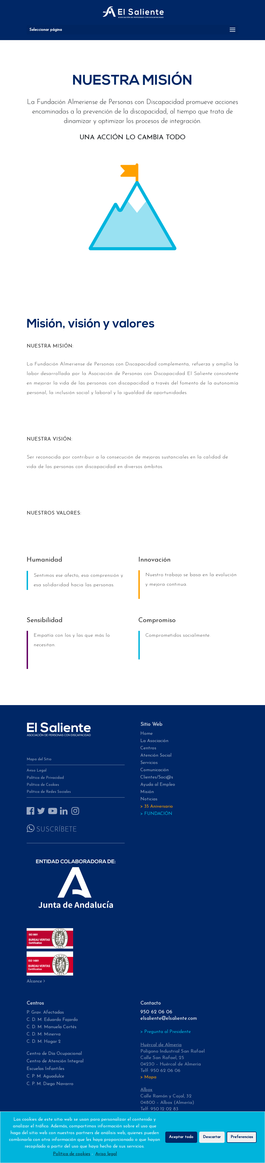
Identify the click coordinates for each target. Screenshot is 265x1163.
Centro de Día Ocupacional (54, 1053)
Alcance (36, 981)
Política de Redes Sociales (49, 792)
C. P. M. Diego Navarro (50, 1084)
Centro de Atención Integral (55, 1061)
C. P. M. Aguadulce (45, 1076)
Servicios (149, 763)
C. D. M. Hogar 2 (44, 1041)
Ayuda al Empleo (157, 784)
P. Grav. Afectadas (45, 1012)
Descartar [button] (212, 1139)
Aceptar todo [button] (181, 1139)
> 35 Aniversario (156, 806)
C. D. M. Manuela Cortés (51, 1027)
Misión (147, 792)
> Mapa (148, 1077)
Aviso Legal (37, 770)
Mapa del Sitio (39, 759)
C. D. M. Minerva (44, 1034)
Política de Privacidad (45, 778)
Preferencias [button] (242, 1139)
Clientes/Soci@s (156, 777)
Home (146, 733)
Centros (148, 748)
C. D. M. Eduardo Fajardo (52, 1020)
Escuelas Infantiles (45, 1069)
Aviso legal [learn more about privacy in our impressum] (106, 1156)
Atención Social (155, 755)
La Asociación (154, 741)
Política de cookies (71, 1156)
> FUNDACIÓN (156, 814)
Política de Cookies (43, 785)
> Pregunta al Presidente (165, 1032)
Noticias (148, 799)
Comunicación (154, 770)
